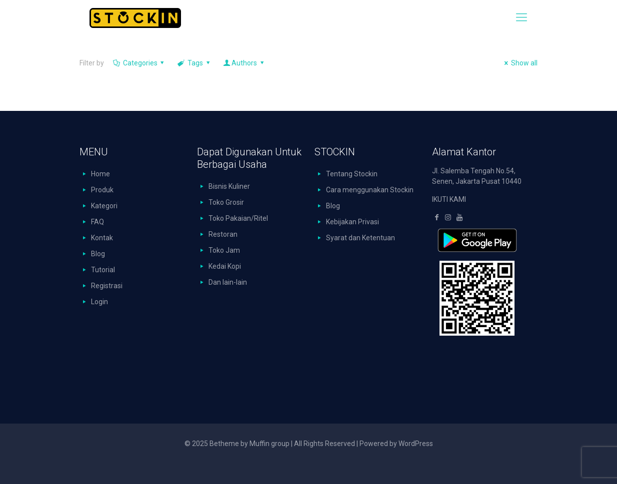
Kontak (102, 238)
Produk (102, 190)
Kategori (104, 206)
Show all (519, 63)
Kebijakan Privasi (352, 222)
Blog (98, 254)
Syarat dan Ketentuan (360, 238)
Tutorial (103, 270)
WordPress (415, 444)
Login (99, 302)
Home (100, 174)
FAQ (97, 222)
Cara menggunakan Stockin (370, 190)
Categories (139, 63)
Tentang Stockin (352, 174)
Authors (244, 63)
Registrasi (106, 286)
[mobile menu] (521, 17)
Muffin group (270, 444)
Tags (194, 63)
